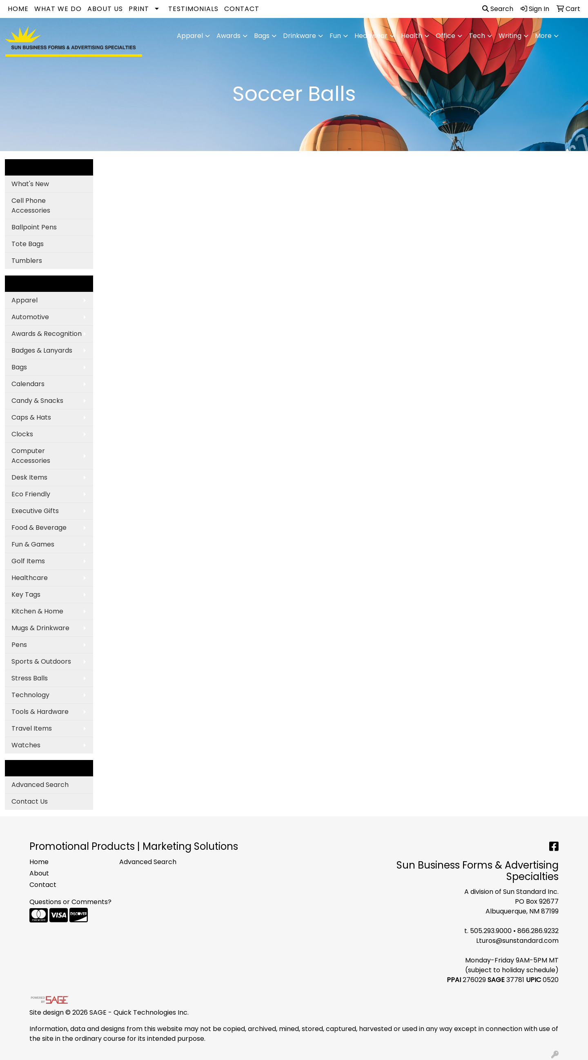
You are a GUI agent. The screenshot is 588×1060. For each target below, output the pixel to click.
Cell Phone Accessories (30, 205)
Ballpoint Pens (34, 227)
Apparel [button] (190, 35)
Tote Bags (27, 244)
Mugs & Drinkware (40, 628)
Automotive (30, 317)
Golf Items (28, 561)
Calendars (28, 384)
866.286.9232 (538, 931)
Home (18, 8)
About (39, 873)
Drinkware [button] (299, 35)
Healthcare (29, 577)
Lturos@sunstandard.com (517, 940)
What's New (30, 184)
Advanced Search (40, 784)
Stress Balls (29, 678)
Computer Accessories (30, 455)
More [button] (543, 35)
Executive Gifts (35, 511)
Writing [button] (510, 35)
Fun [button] (335, 35)
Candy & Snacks (37, 400)
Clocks (22, 434)
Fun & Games (32, 544)
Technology (30, 695)
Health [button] (411, 35)
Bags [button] (262, 35)
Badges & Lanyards (41, 350)
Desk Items (29, 477)
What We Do (58, 8)
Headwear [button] (371, 35)
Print (139, 8)
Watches (25, 745)
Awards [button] (228, 35)
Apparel (24, 300)
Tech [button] (477, 35)
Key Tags (25, 594)
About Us (105, 8)
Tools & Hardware (40, 711)
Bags (19, 367)
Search (497, 8)
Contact (241, 8)
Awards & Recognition (46, 333)
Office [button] (445, 35)
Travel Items (31, 728)
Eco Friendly (30, 494)
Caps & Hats (31, 417)
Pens (19, 644)
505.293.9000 (491, 931)
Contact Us (29, 801)
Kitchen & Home (37, 611)
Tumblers (26, 260)
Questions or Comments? (70, 902)
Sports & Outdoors (41, 661)
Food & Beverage (39, 527)
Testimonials (193, 8)
